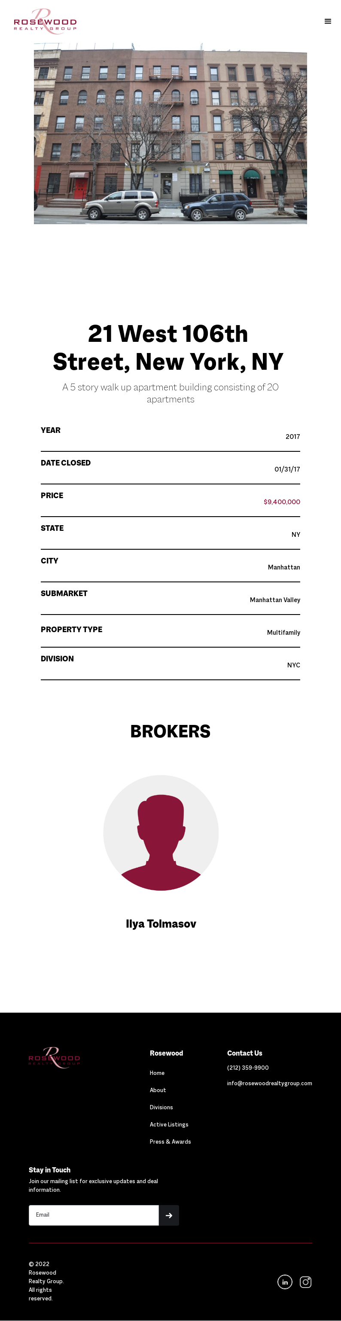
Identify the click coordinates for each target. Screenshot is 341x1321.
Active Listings (169, 1125)
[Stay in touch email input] (94, 1215)
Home (157, 1074)
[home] (41, 21)
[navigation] (305, 1282)
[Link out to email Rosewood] (269, 1084)
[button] (328, 21)
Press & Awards (170, 1142)
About (158, 1091)
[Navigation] (71, 1057)
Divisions (161, 1108)
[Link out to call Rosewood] (248, 1068)
